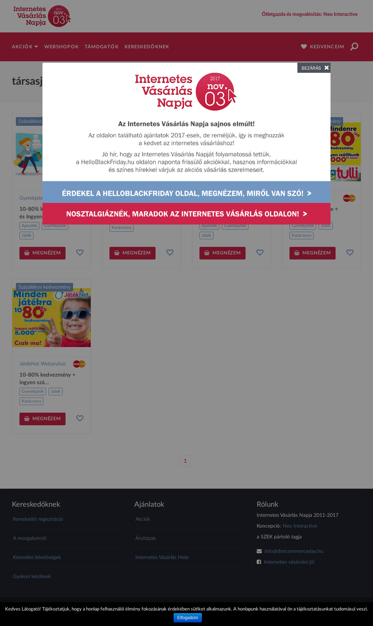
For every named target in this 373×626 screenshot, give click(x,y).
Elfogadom (187, 617)
